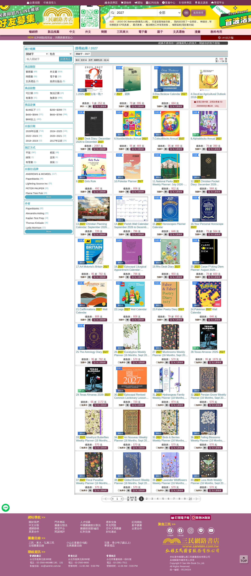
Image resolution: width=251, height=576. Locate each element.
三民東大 (122, 31)
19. (166, 266)
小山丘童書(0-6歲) (76, 542)
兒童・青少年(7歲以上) (117, 542)
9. (86, 181)
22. (130, 309)
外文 (88, 31)
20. (207, 269)
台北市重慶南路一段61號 (119, 559)
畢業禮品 (109, 545)
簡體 (104, 31)
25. (92, 352)
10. (128, 181)
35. (170, 440)
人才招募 (85, 522)
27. (170, 355)
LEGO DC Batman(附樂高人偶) (132, 21)
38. (132, 483)
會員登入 (49, 2)
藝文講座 (201, 2)
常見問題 (111, 525)
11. (170, 184)
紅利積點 (137, 522)
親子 (160, 31)
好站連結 (111, 531)
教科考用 (216, 31)
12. (205, 184)
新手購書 (137, 525)
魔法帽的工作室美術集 (157, 24)
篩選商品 (65, 59)
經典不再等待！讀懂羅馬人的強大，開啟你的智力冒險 (207, 43)
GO (186, 12)
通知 (139, 2)
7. (168, 138)
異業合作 (34, 531)
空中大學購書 (113, 528)
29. (93, 394)
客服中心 (168, 2)
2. (122, 94)
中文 (72, 31)
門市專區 (60, 522)
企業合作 (137, 528)
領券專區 (185, 2)
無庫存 (121, 362)
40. (208, 483)
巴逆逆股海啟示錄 (161, 21)
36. (208, 440)
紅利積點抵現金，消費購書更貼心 (50, 37)
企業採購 (33, 2)
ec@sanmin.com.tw (51, 566)
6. (131, 138)
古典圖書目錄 (74, 545)
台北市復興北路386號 (40, 559)
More (48, 197)
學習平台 (217, 2)
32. (208, 397)
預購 (119, 68)
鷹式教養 (137, 24)
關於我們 (34, 522)
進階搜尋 (198, 12)
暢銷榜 (33, 31)
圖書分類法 (61, 525)
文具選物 (179, 31)
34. (132, 440)
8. (206, 138)
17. (92, 266)
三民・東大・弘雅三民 (41, 542)
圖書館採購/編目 (89, 528)
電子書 (142, 31)
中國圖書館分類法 (90, 525)
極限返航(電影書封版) (183, 24)
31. (170, 397)
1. (89, 94)
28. (208, 352)
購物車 (126, 2)
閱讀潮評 (60, 531)
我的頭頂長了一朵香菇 (185, 21)
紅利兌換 (152, 2)
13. (92, 227)
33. (93, 440)
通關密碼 (34, 528)
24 (190, 498)
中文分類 (34, 525)
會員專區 (111, 2)
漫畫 (197, 31)
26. (132, 355)
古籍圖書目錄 (36, 545)
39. (170, 483)
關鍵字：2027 (83, 54)
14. (131, 227)
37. (93, 483)
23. (168, 309)
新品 (53, 31)
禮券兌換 (111, 522)
